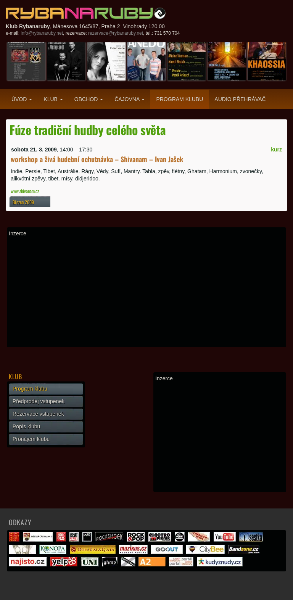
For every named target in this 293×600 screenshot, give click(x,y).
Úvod (21, 99)
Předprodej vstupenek (38, 401)
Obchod (88, 99)
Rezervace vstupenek (38, 414)
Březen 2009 (23, 202)
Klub (53, 99)
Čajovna (129, 99)
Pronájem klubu (31, 439)
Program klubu (179, 99)
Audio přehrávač (240, 99)
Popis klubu (26, 426)
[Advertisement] (146, 291)
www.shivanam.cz (25, 191)
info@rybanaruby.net (42, 33)
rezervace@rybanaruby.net (115, 33)
